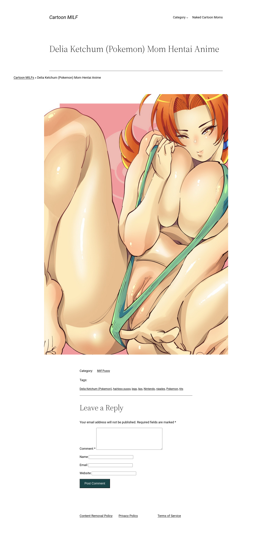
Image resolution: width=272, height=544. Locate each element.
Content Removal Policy (96, 520)
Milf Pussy (103, 370)
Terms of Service (169, 520)
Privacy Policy (128, 520)
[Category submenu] (187, 17)
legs (134, 389)
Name (84, 461)
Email (83, 469)
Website (85, 477)
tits (181, 389)
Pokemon (172, 389)
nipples (160, 389)
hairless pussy (122, 389)
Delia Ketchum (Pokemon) (96, 389)
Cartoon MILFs (24, 77)
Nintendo (149, 389)
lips (140, 389)
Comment (87, 453)
